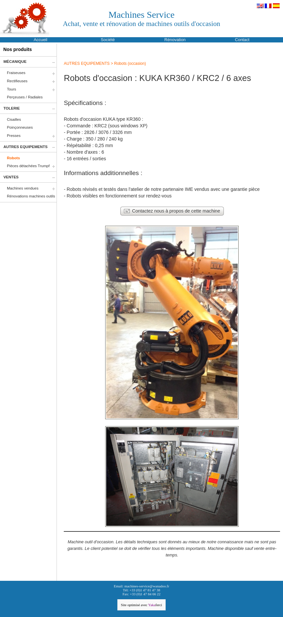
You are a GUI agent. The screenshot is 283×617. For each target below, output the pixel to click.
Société (108, 39)
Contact (242, 39)
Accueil (40, 39)
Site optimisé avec (141, 605)
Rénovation (175, 39)
